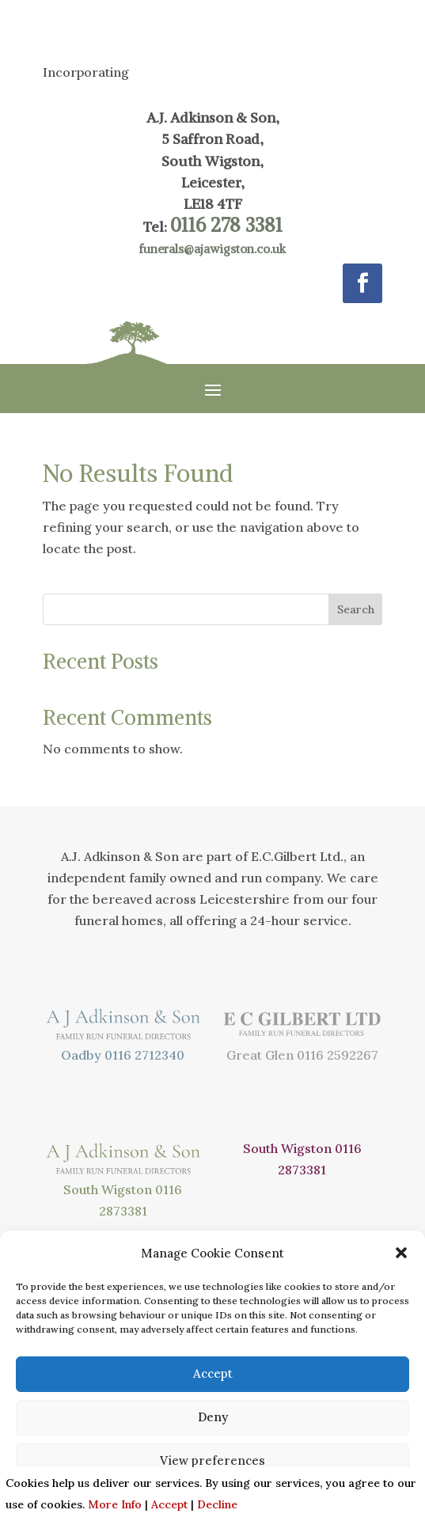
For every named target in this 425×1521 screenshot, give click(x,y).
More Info (115, 1504)
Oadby (81, 1055)
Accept (213, 1373)
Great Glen (260, 1055)
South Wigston (107, 1189)
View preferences (212, 1460)
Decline (217, 1504)
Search (355, 609)
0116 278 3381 (226, 225)
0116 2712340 (144, 1055)
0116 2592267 (337, 1055)
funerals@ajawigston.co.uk (212, 248)
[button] (401, 1253)
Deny (213, 1416)
